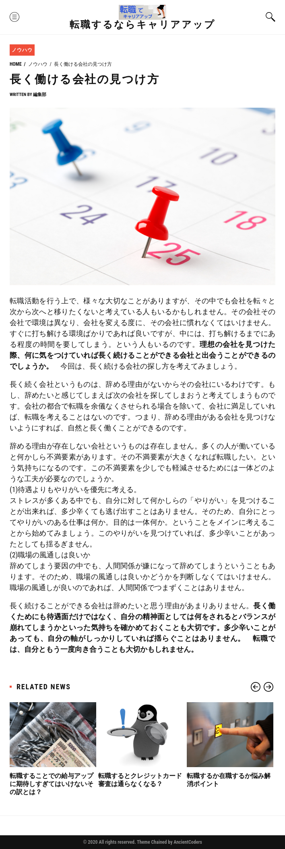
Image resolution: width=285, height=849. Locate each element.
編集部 (39, 94)
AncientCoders (187, 842)
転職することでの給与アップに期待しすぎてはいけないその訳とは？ (51, 784)
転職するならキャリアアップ (142, 24)
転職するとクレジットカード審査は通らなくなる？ (140, 780)
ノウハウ (22, 50)
